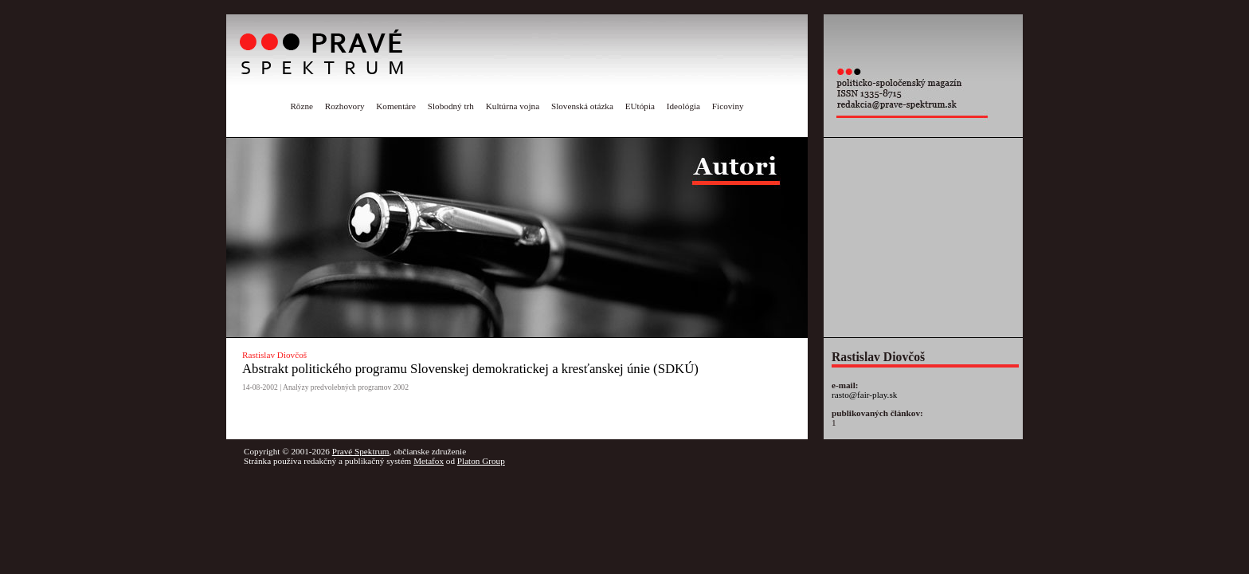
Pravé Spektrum (361, 451)
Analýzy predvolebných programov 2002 (346, 387)
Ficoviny (728, 106)
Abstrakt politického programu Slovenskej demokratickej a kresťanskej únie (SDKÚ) (470, 368)
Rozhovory (345, 106)
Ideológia (683, 106)
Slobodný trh (451, 106)
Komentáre (396, 106)
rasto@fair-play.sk (864, 394)
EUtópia (640, 106)
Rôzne (301, 106)
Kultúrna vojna (512, 106)
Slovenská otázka (582, 106)
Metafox (428, 461)
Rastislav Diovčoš (274, 355)
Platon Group (481, 461)
